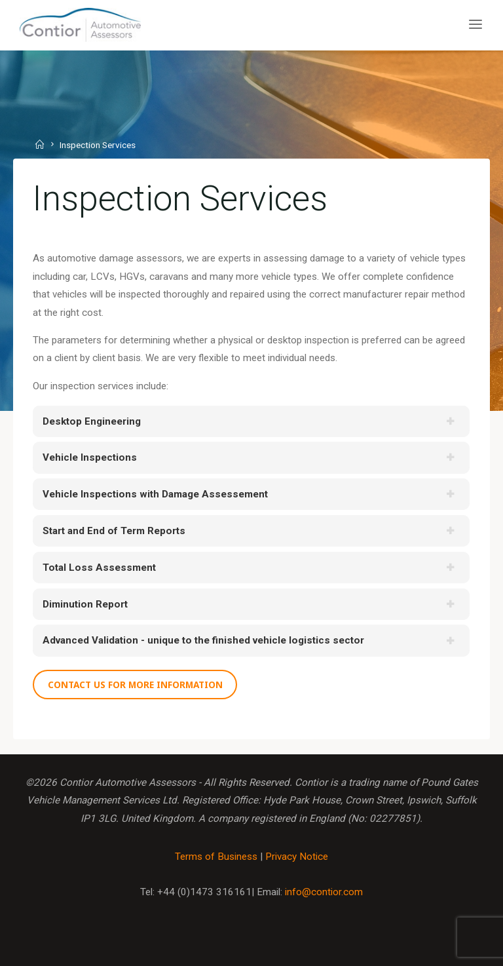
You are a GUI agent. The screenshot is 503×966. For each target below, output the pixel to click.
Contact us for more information (135, 684)
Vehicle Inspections (90, 458)
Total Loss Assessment (99, 567)
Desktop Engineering (92, 421)
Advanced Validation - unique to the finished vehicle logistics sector (203, 641)
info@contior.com (324, 892)
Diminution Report (85, 604)
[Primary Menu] (475, 24)
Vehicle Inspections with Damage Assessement (155, 495)
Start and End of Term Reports (114, 531)
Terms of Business (216, 856)
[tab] (251, 421)
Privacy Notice (296, 856)
